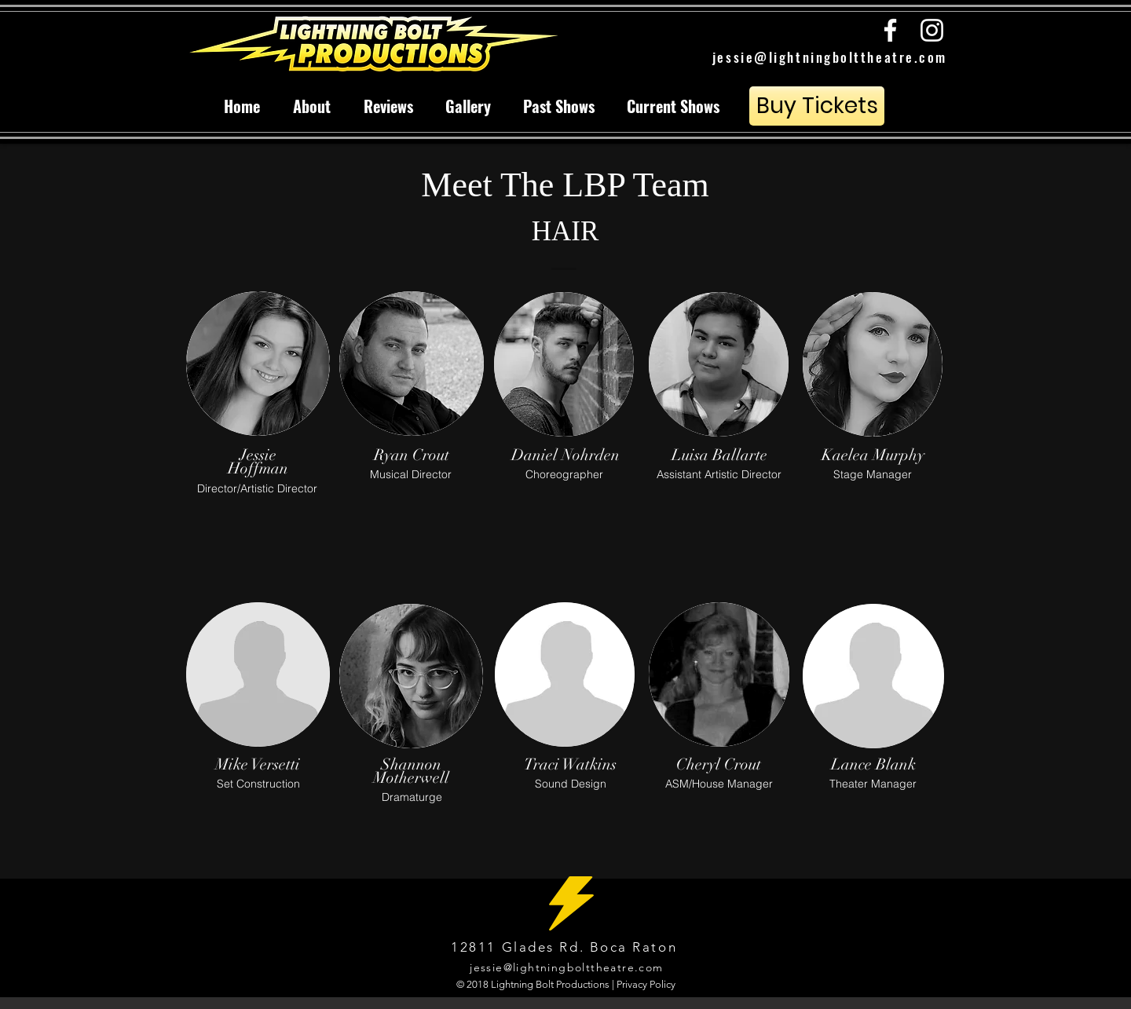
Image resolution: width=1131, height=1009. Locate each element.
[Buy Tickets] (816, 106)
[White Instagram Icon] (932, 30)
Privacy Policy (646, 984)
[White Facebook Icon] (890, 30)
